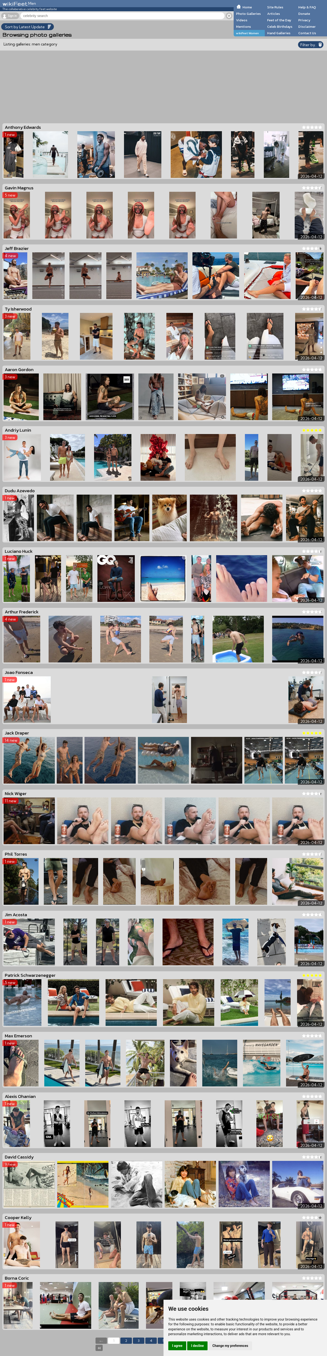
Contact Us (307, 33)
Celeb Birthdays (279, 26)
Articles (273, 13)
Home (247, 7)
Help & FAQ (307, 7)
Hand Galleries (278, 33)
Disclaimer (307, 26)
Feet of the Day (279, 20)
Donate (304, 13)
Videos (241, 20)
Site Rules (275, 7)
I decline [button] (197, 1346)
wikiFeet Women (247, 33)
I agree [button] (177, 1346)
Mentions (243, 26)
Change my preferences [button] (230, 1346)
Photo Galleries (248, 13)
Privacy (304, 20)
